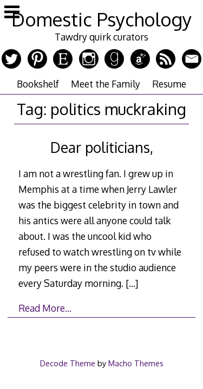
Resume (169, 84)
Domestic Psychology (101, 19)
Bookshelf (38, 84)
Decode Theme (67, 363)
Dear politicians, (101, 147)
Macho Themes (135, 363)
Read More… (44, 308)
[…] (132, 283)
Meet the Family (105, 84)
